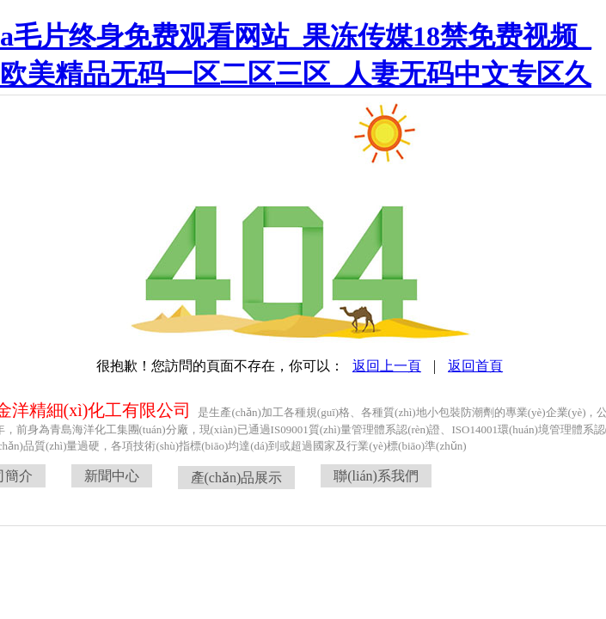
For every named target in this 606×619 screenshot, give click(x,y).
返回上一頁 (386, 366)
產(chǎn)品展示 (237, 477)
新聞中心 (111, 476)
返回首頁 (475, 366)
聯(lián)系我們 (376, 476)
